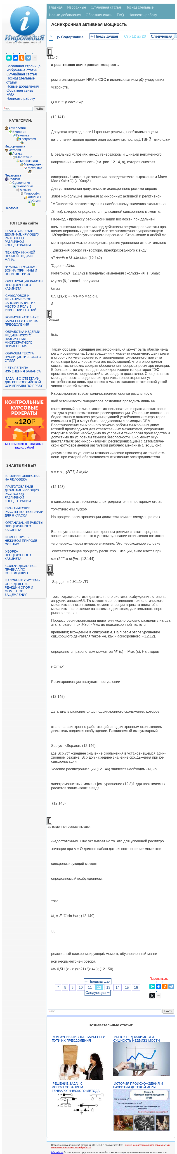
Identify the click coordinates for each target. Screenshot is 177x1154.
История (15, 150)
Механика (35, 168)
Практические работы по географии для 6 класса (24, 511)
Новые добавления (23, 86)
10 (81, 987)
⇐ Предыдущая (104, 36)
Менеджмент (33, 164)
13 (108, 987)
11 (90, 987)
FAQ (10, 94)
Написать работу (21, 98)
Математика (29, 161)
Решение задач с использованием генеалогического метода (75, 1087)
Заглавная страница (24, 66)
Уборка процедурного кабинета (18, 555)
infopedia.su (57, 1152)
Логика (17, 153)
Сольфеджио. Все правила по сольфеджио (21, 569)
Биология (19, 132)
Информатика (15, 146)
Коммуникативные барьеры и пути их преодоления (22, 320)
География (28, 139)
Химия (36, 200)
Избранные (76, 7)
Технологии (24, 186)
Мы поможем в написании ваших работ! (24, 445)
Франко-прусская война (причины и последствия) (21, 270)
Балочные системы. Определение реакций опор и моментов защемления (23, 587)
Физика (25, 190)
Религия (15, 179)
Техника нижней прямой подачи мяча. (20, 256)
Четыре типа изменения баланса (23, 369)
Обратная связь (20, 90)
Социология (21, 182)
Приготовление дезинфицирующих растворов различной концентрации (22, 238)
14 (118, 987)
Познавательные (139, 7)
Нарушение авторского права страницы (144, 1145)
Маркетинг (24, 157)
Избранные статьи (22, 70)
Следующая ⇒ (97, 993)
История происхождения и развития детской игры (138, 1085)
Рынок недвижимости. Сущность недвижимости (136, 1038)
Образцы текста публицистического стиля (23, 356)
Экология (11, 208)
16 (136, 987)
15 (127, 987)
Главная (56, 7)
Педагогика (13, 175)
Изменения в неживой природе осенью (21, 540)
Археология (17, 128)
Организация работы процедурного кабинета (24, 284)
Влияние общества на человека (22, 477)
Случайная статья (22, 74)
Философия (32, 193)
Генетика (22, 135)
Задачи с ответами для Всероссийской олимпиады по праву (24, 382)
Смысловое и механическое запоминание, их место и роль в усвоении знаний (20, 303)
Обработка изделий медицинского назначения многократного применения (22, 339)
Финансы (34, 197)
